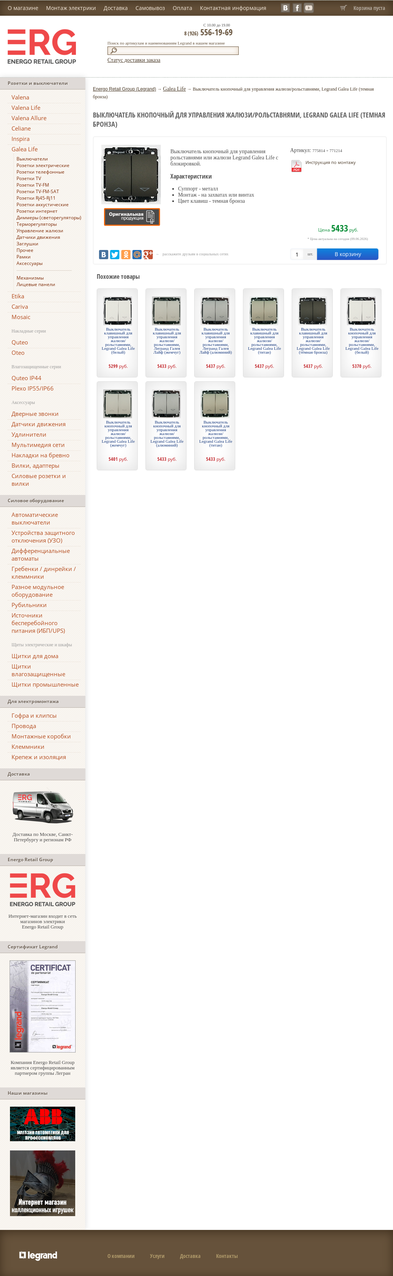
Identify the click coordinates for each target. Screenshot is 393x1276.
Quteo (20, 342)
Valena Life (26, 107)
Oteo (18, 352)
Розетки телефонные (40, 172)
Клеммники (28, 746)
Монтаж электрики (71, 8)
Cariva (20, 306)
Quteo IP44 (26, 378)
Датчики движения (38, 237)
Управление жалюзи (40, 230)
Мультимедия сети (38, 445)
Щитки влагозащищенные (38, 670)
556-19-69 (208, 32)
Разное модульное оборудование (38, 590)
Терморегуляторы (37, 224)
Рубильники (29, 605)
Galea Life (25, 149)
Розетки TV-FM (33, 185)
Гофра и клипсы (34, 715)
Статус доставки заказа (133, 60)
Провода (24, 726)
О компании (121, 1255)
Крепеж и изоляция (39, 757)
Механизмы (30, 278)
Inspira (21, 138)
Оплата (182, 8)
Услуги (157, 1255)
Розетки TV (29, 178)
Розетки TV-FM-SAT (38, 191)
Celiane (21, 128)
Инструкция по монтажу (330, 162)
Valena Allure (29, 118)
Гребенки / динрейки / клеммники (44, 572)
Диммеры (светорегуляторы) (49, 217)
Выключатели (32, 159)
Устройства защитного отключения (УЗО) (43, 536)
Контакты (227, 1255)
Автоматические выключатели (35, 518)
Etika (18, 296)
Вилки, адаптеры (35, 465)
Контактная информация (233, 8)
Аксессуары (30, 263)
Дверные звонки (35, 413)
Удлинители (29, 434)
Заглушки (27, 243)
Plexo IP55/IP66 (33, 388)
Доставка (116, 8)
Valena (20, 97)
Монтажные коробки (41, 736)
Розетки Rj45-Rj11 (36, 198)
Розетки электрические (43, 165)
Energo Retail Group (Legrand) (124, 89)
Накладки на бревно (40, 455)
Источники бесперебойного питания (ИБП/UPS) (38, 622)
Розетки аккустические (43, 204)
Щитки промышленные (45, 684)
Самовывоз (150, 8)
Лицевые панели (36, 284)
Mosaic (21, 317)
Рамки (24, 256)
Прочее (25, 250)
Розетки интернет (37, 211)
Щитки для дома (35, 656)
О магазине (23, 8)
